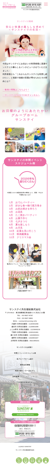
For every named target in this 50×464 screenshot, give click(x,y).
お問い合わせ (25, 388)
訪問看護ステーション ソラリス (25, 376)
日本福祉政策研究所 (25, 382)
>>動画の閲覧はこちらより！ (16, 90)
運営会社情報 (25, 365)
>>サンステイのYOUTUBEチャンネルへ (21, 95)
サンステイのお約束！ (25, 347)
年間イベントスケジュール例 (25, 353)
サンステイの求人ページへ (25, 394)
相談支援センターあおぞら (25, 371)
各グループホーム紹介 (25, 359)
